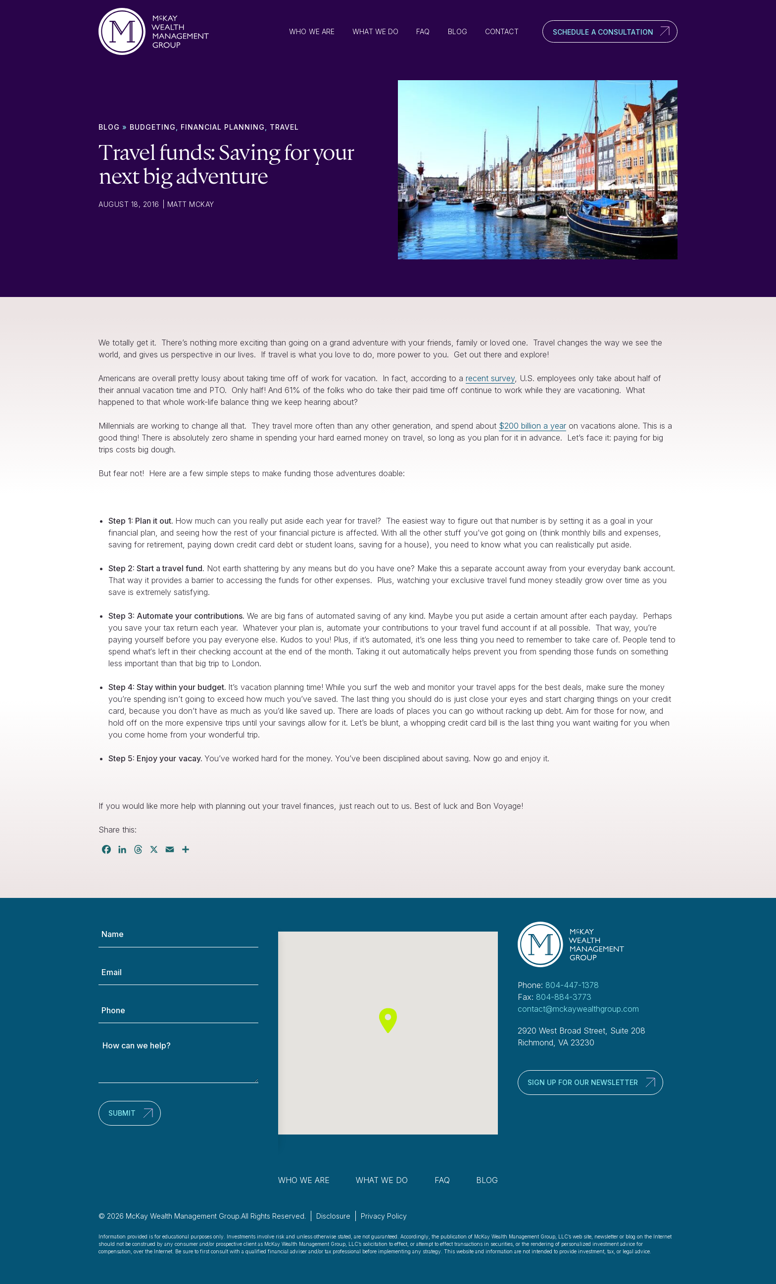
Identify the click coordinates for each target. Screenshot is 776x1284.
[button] (388, 1020)
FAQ (423, 31)
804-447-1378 (572, 985)
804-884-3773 (563, 997)
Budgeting (153, 127)
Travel (284, 127)
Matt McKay (190, 204)
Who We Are (312, 31)
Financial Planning (223, 127)
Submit (122, 1113)
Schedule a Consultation (603, 32)
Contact (502, 31)
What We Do (375, 31)
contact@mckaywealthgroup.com (578, 1009)
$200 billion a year (532, 426)
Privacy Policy (384, 1216)
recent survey (490, 378)
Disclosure (333, 1216)
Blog (457, 31)
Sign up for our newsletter (583, 1082)
